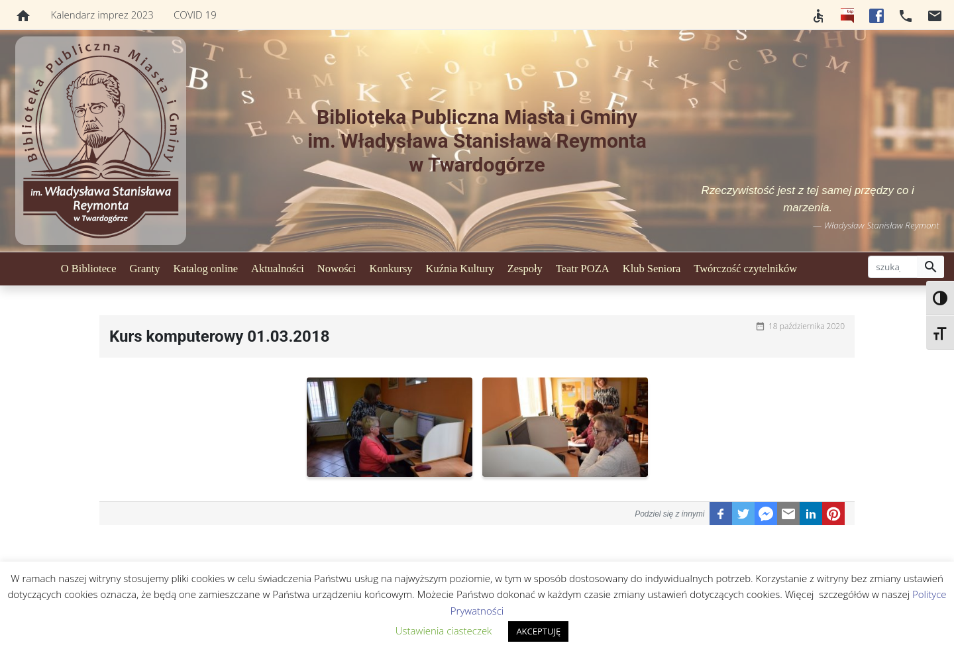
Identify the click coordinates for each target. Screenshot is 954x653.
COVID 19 (195, 14)
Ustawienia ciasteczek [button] (444, 630)
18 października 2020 (806, 326)
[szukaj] (893, 267)
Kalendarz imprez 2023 (102, 14)
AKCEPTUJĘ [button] (538, 631)
